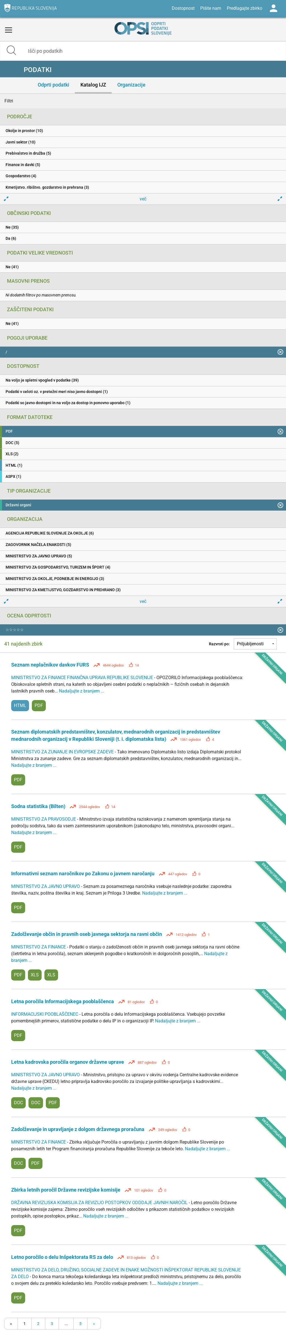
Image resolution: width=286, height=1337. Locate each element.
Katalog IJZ (93, 85)
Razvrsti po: (219, 644)
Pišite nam (210, 8)
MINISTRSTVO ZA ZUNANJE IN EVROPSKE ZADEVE (63, 751)
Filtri (8, 101)
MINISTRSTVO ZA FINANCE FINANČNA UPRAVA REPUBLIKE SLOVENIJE (82, 677)
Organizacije (131, 85)
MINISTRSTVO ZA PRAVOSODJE (44, 819)
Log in (273, 8)
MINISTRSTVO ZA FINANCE (39, 947)
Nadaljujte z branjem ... (81, 691)
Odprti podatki (53, 85)
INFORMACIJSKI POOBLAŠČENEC (45, 1014)
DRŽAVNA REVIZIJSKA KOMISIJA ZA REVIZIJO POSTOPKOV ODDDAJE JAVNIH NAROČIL (100, 1202)
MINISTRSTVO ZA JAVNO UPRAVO (46, 886)
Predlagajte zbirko (244, 8)
